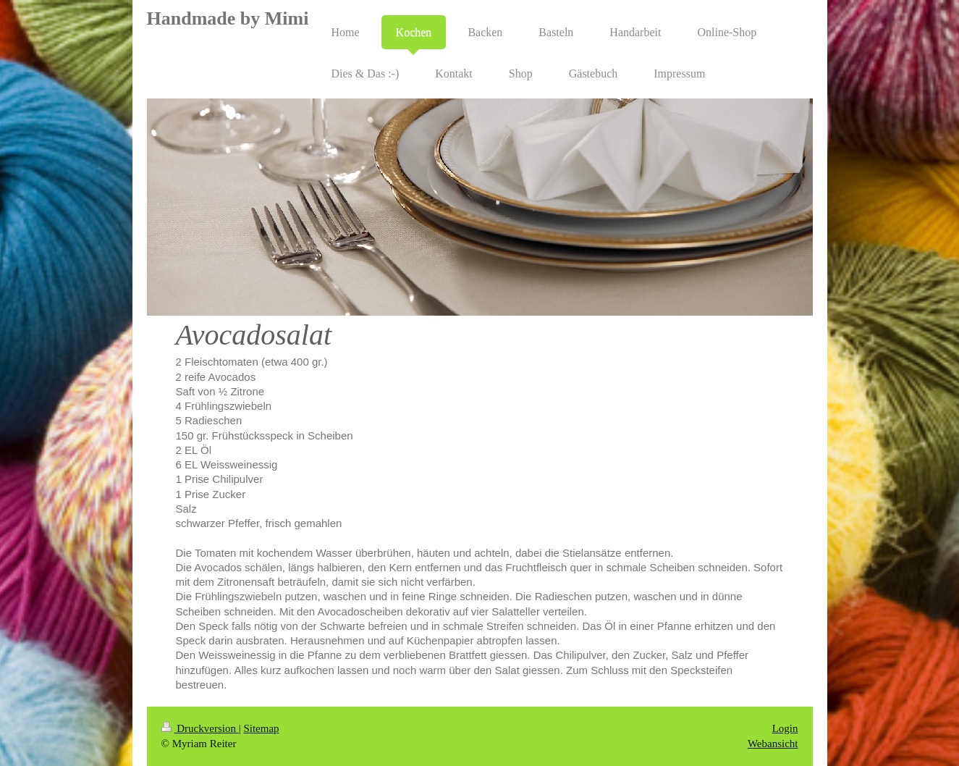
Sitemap (261, 728)
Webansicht (773, 743)
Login (785, 728)
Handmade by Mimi (228, 18)
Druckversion (200, 728)
